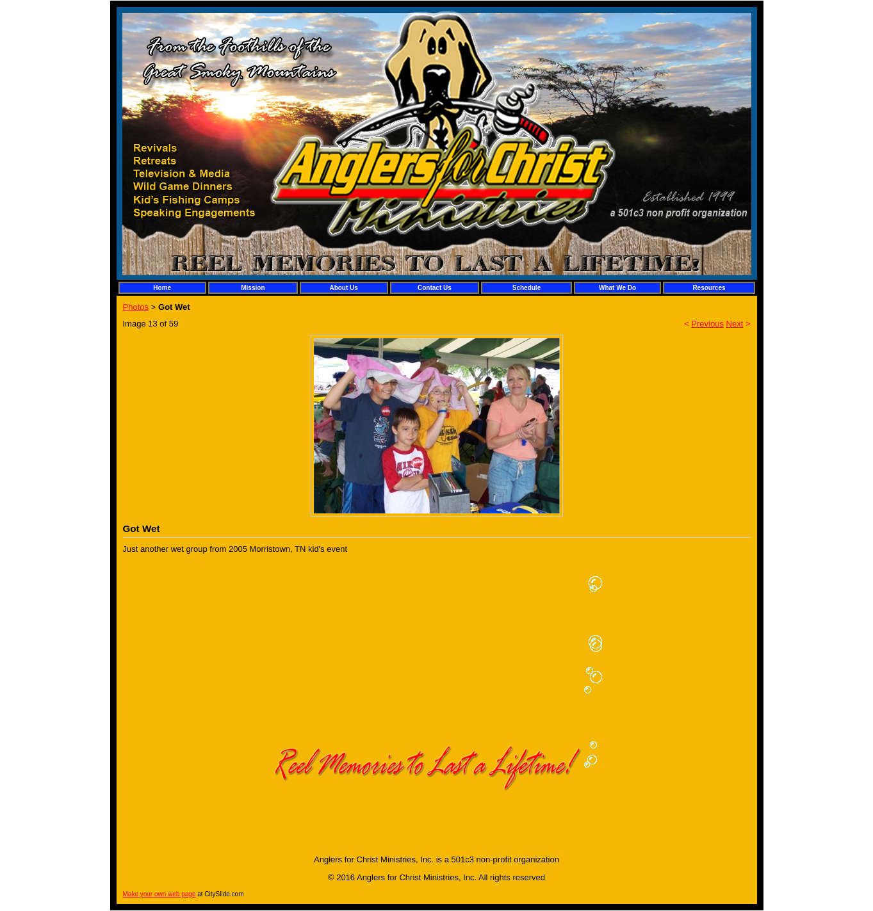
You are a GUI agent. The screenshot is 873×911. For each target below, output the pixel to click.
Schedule (526, 287)
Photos (136, 307)
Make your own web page (159, 894)
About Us (343, 287)
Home (162, 287)
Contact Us (435, 287)
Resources (708, 287)
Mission (253, 287)
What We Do (617, 287)
